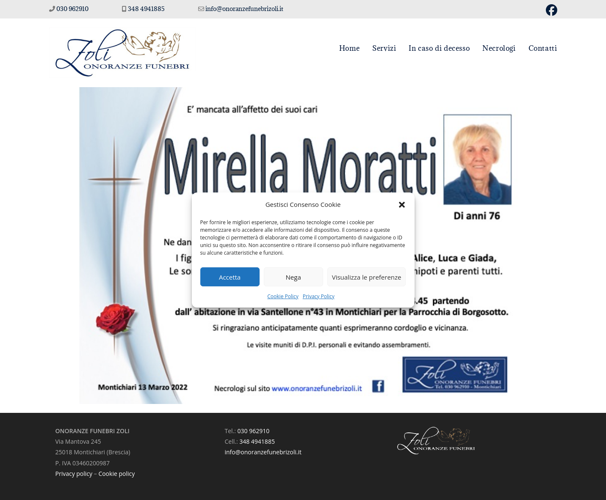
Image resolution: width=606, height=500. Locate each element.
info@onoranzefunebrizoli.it (243, 9)
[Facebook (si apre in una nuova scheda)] (550, 10)
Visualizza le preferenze (366, 276)
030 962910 (72, 9)
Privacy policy (74, 474)
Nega (293, 276)
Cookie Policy (282, 296)
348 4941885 (147, 9)
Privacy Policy (319, 296)
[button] (402, 204)
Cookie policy (116, 474)
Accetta (230, 276)
